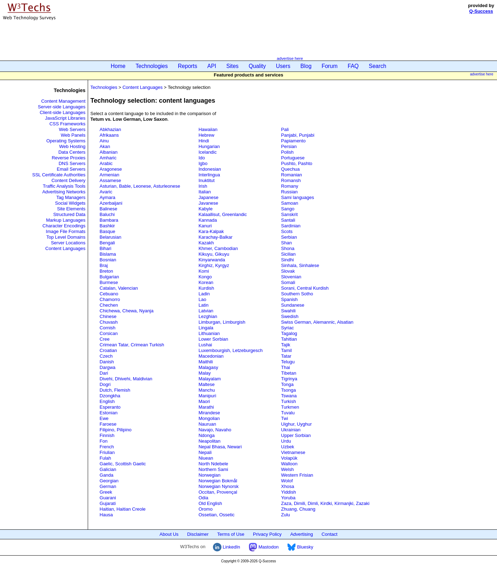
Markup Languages (65, 220)
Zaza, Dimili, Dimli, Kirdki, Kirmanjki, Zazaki (325, 503)
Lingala (205, 327)
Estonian (109, 412)
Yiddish (288, 492)
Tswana (289, 395)
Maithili (205, 361)
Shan (286, 242)
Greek (106, 492)
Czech (106, 356)
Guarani (108, 497)
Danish (107, 361)
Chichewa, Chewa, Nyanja (127, 310)
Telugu (288, 361)
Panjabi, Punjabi (297, 135)
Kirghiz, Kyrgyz (213, 265)
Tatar (286, 356)
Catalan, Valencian (119, 288)
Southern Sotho (297, 293)
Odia (203, 497)
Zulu (285, 514)
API (211, 66)
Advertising (301, 534)
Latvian (205, 310)
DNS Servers (72, 163)
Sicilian (288, 254)
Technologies (151, 66)
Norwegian (209, 475)
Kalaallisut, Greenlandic (222, 214)
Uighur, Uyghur (296, 424)
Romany (289, 186)
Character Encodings (63, 225)
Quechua (290, 169)
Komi (203, 271)
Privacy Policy (267, 534)
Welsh (287, 469)
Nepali (205, 452)
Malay (204, 373)
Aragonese (111, 169)
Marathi (206, 407)
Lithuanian (209, 333)
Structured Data (69, 214)
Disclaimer (198, 534)
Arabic (106, 163)
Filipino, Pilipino (116, 429)
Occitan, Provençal (217, 492)
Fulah (105, 458)
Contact (329, 534)
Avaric (106, 191)
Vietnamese (293, 452)
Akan (105, 146)
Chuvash (109, 322)
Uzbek (287, 446)
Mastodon (264, 547)
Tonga (287, 384)
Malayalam (209, 378)
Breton (106, 271)
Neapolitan (209, 441)
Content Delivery (68, 180)
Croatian (108, 350)
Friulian (107, 452)
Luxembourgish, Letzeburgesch (230, 350)
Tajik (285, 344)
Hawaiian (207, 129)
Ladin (204, 293)
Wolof (287, 480)
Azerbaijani (111, 203)
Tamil (286, 350)
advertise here (290, 58)
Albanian (109, 152)
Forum (329, 66)
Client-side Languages (62, 112)
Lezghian (207, 316)
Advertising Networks (63, 191)
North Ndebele (213, 463)
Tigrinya (289, 378)
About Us (169, 534)
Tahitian (289, 339)
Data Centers (72, 152)
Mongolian (209, 418)
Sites (232, 66)
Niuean (205, 458)
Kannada (207, 220)
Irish (202, 186)
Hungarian (209, 146)
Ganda (107, 475)
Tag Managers (70, 197)
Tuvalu (288, 412)
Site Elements (71, 208)
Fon (104, 441)
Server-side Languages (61, 106)
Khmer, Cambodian (218, 248)
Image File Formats (66, 231)
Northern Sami (213, 469)
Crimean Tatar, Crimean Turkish (132, 344)
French (107, 446)
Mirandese (209, 412)
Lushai (205, 344)
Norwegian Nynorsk (218, 486)
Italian (204, 191)
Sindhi (287, 259)
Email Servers (71, 169)
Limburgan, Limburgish (221, 322)
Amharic (108, 157)
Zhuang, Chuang (298, 509)
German (108, 486)
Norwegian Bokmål (217, 480)
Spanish (289, 299)
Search (377, 66)
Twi (284, 418)
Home (118, 66)
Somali (288, 282)
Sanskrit (289, 214)
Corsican (109, 333)
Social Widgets (70, 203)
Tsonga (288, 390)
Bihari (105, 248)
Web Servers (72, 129)
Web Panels (73, 135)
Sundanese (293, 305)
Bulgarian (109, 276)
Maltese (206, 384)
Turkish (288, 401)
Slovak (288, 271)
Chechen (109, 305)
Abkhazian (110, 129)
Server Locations (68, 242)
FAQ (353, 66)
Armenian (110, 174)
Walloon (289, 463)
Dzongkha (110, 395)
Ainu (104, 140)
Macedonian (211, 356)
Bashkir (107, 225)
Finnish (107, 435)
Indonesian (209, 169)
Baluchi (107, 214)
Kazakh (206, 242)
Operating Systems (66, 140)
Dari (104, 373)
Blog (305, 66)
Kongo (205, 276)
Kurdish (206, 288)
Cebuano (109, 293)
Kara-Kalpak (211, 231)
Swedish (290, 316)
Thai (285, 367)
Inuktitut (206, 180)
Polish (287, 152)
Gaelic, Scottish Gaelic (123, 463)
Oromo (205, 509)
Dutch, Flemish (115, 390)
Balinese (108, 208)
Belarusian (110, 237)
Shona (288, 248)
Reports (187, 66)
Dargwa (108, 367)
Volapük (289, 458)
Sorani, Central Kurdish (305, 288)
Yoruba (288, 497)
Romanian (291, 174)
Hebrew (206, 135)
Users (283, 66)
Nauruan (207, 424)
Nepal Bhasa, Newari (220, 446)
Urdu (286, 441)
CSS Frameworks (68, 123)
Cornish (108, 327)
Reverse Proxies (68, 157)
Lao (202, 299)
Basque (107, 231)
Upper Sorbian (296, 435)
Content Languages (65, 248)
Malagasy (208, 367)
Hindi (203, 140)
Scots (287, 231)
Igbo (202, 163)
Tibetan (288, 373)
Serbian (289, 237)
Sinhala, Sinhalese (300, 265)
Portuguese (293, 157)
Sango (288, 208)
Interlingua (209, 174)
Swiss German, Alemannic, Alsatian (317, 322)
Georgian (109, 480)
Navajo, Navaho (214, 429)
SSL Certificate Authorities (59, 174)
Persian (289, 146)
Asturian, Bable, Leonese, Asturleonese (140, 186)
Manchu (206, 390)
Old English (210, 503)
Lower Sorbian (213, 339)
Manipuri (207, 395)
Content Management (63, 101)
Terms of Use (230, 534)
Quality (257, 66)
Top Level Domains (66, 237)
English (107, 401)
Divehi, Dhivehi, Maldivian (126, 378)
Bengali (107, 242)
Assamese (110, 180)
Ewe (104, 418)
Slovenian (291, 276)
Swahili (288, 310)
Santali (288, 220)
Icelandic (207, 152)
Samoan (289, 203)
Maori (204, 401)
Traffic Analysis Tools (64, 186)
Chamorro (110, 299)
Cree (105, 339)
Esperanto (110, 407)
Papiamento (293, 140)
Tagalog (289, 333)
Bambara (109, 220)
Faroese (108, 424)
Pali (285, 129)
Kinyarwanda (211, 259)
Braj (104, 265)
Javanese (208, 203)
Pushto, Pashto (296, 163)
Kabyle (205, 208)
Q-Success (481, 11)
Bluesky (300, 547)
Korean (205, 282)
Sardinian (291, 225)
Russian (289, 191)
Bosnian (108, 259)
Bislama (108, 254)
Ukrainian (291, 429)
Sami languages (297, 197)
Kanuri (205, 225)
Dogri (105, 384)
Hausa (106, 514)
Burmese (109, 282)
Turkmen (290, 407)
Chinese (108, 316)
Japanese (208, 197)
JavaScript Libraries (65, 118)
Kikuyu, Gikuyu (213, 254)
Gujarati (108, 503)
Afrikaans (109, 135)
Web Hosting (72, 146)
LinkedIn (226, 547)
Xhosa (287, 486)
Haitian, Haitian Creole (123, 509)
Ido (201, 157)
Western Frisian (297, 475)
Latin (203, 305)
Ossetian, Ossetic (216, 514)
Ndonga (206, 435)
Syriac (287, 327)
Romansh (291, 180)
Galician (108, 469)
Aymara (108, 197)
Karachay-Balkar (215, 237)
